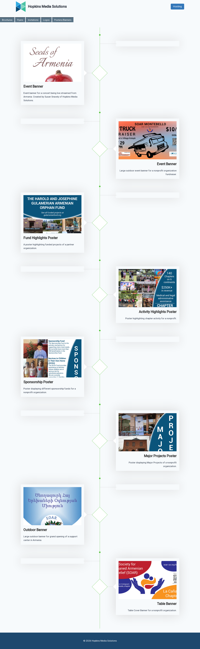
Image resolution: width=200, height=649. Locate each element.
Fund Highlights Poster (40, 238)
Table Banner (167, 604)
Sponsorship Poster (38, 382)
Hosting (177, 6)
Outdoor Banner (35, 530)
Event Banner (33, 86)
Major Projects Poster (160, 456)
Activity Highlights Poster (158, 312)
